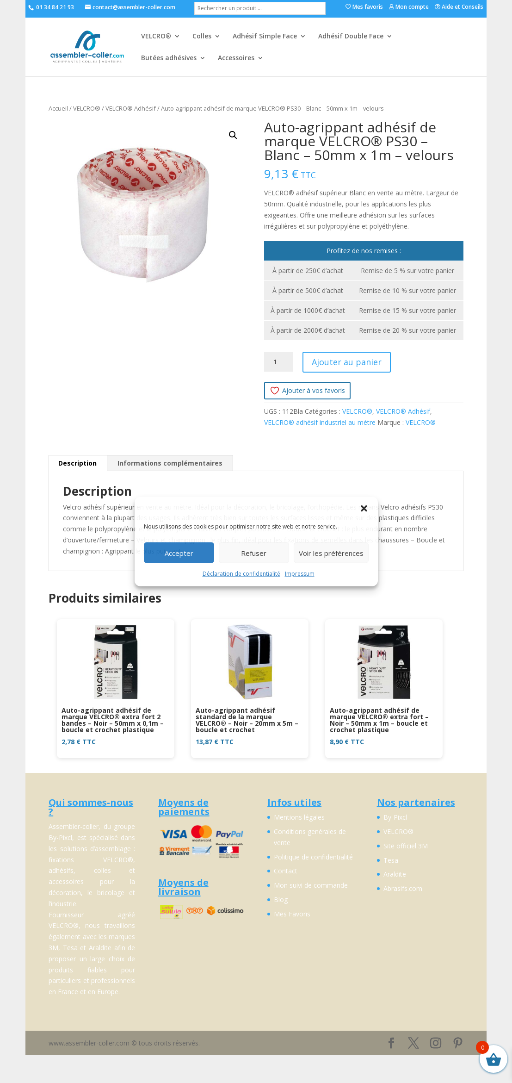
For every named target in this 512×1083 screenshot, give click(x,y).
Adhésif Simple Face (265, 36)
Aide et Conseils (459, 7)
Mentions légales (299, 817)
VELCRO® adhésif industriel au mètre (320, 422)
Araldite (394, 874)
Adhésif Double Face (350, 36)
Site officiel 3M (405, 845)
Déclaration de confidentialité (241, 574)
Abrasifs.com (402, 888)
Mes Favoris (292, 913)
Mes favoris (364, 7)
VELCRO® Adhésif (130, 108)
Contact (285, 870)
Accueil (58, 108)
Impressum (300, 574)
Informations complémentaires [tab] (169, 463)
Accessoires (236, 58)
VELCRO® (156, 36)
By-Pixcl (395, 817)
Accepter (179, 552)
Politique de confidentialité (313, 857)
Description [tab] (77, 463)
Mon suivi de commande (311, 885)
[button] (364, 508)
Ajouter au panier (347, 361)
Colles (201, 36)
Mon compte (409, 7)
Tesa (390, 860)
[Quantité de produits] (278, 362)
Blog (281, 899)
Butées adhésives (169, 58)
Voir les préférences (331, 552)
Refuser (253, 552)
